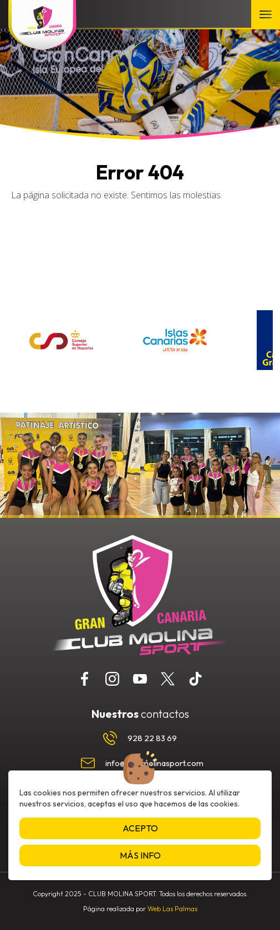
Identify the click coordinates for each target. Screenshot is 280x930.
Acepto (140, 828)
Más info (140, 855)
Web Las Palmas (172, 909)
